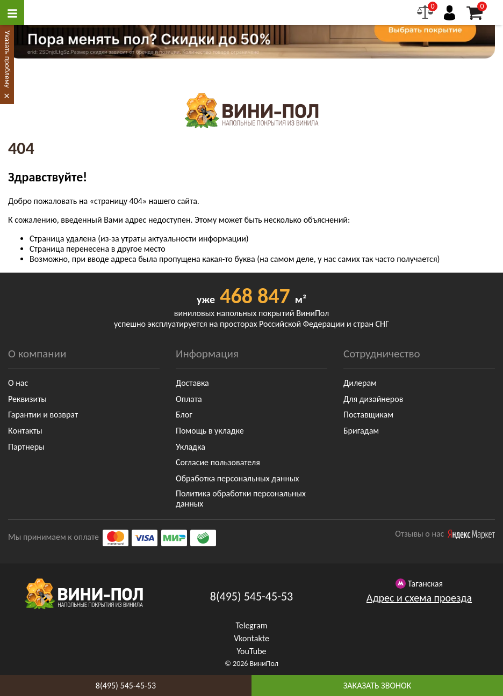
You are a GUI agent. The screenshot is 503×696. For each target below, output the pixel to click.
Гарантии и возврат (43, 414)
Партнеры (26, 447)
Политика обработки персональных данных (241, 498)
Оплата (189, 399)
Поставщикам (368, 414)
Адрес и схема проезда (419, 597)
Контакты (25, 431)
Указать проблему (7, 59)
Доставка (192, 383)
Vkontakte (251, 638)
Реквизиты (27, 399)
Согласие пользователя (218, 462)
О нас (18, 383)
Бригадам (361, 431)
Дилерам (360, 383)
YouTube (251, 651)
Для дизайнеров (373, 399)
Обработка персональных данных (237, 478)
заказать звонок (377, 685)
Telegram (251, 625)
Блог (184, 414)
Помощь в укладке (210, 431)
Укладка (190, 447)
